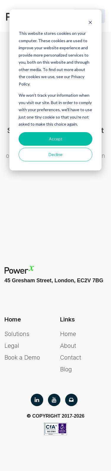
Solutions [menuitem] (16, 333)
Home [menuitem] (68, 333)
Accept (55, 138)
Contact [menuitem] (70, 357)
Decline (55, 154)
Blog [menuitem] (66, 369)
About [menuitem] (68, 345)
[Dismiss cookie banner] (90, 22)
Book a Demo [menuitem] (22, 357)
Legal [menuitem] (11, 345)
